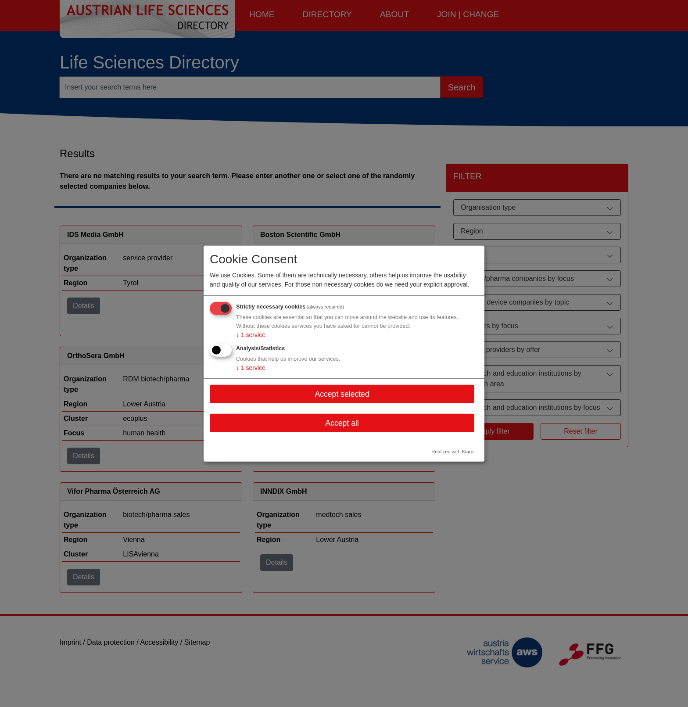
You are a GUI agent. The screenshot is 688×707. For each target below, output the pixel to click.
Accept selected (342, 393)
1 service (250, 334)
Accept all (341, 423)
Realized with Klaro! (453, 451)
